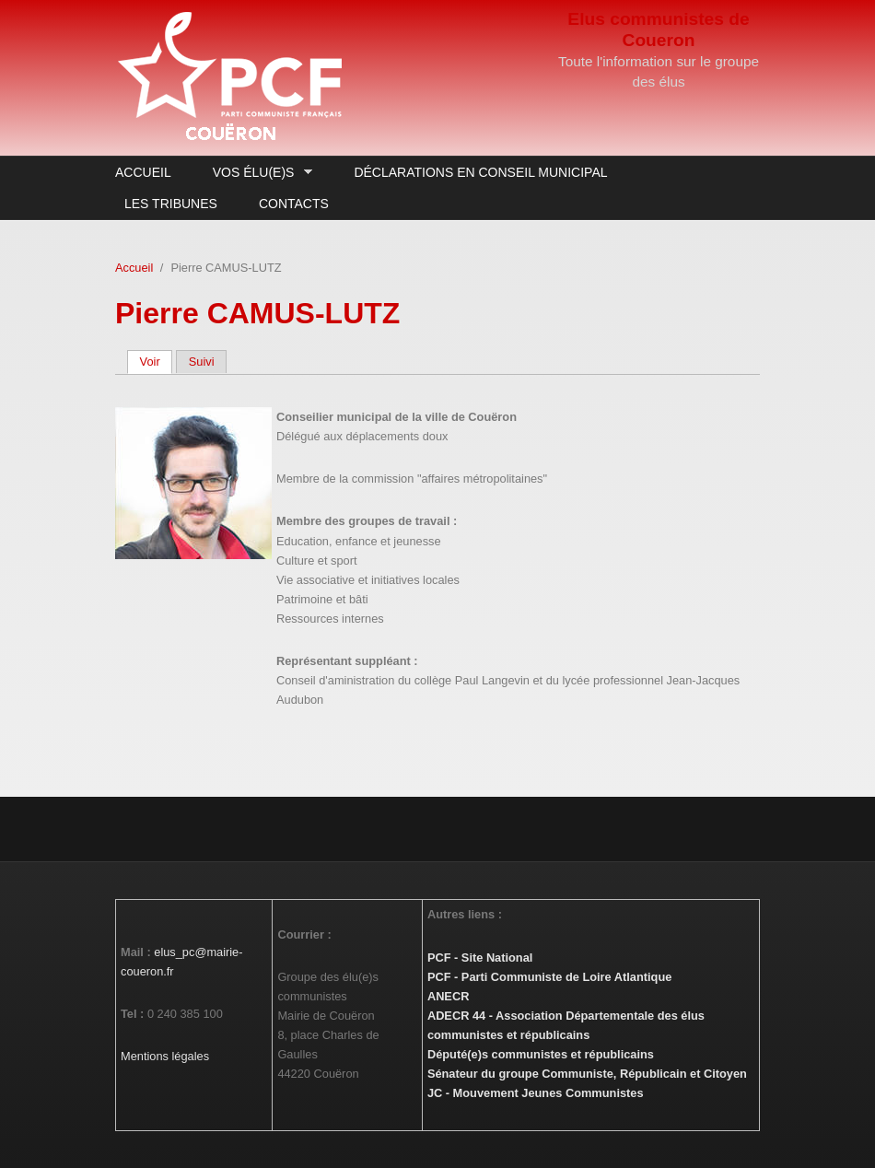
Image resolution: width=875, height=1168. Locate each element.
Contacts (294, 203)
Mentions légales (165, 1056)
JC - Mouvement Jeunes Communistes (535, 1093)
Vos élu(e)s (258, 173)
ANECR (448, 996)
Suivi (202, 361)
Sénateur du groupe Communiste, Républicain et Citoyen (587, 1073)
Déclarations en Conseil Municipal (480, 172)
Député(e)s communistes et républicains (540, 1054)
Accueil (143, 172)
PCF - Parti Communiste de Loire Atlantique (549, 977)
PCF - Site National (479, 957)
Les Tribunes (170, 203)
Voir (156, 361)
